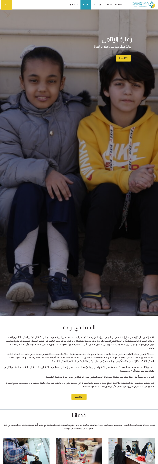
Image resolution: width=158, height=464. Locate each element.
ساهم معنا (71, 5)
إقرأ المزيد (79, 397)
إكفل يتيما (123, 58)
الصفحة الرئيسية (113, 5)
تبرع (6, 5)
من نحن (96, 5)
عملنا (84, 5)
